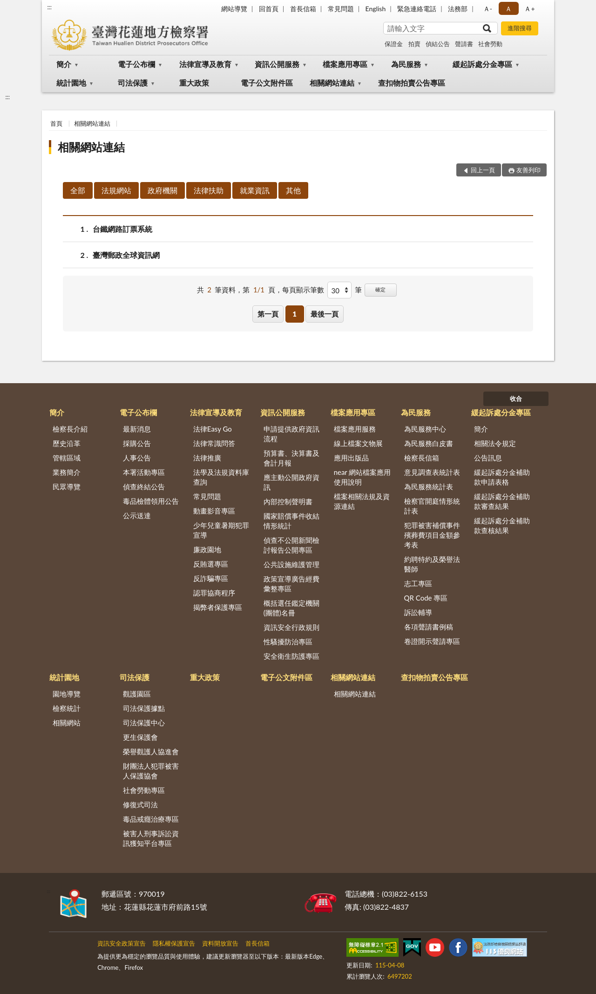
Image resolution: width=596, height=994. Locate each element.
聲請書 (464, 43)
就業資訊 (255, 190)
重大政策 (194, 82)
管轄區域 (67, 457)
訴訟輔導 (418, 612)
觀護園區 (137, 694)
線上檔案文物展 (358, 443)
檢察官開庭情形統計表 (432, 506)
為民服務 (406, 64)
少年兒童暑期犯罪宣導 (221, 530)
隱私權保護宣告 (174, 943)
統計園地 (71, 82)
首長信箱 (303, 9)
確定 (380, 289)
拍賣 (414, 43)
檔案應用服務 (355, 429)
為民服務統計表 (428, 486)
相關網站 (67, 722)
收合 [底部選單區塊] (516, 398)
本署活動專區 (144, 472)
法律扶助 (209, 190)
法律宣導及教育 (205, 64)
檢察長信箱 (421, 457)
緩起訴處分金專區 (482, 64)
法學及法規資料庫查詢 (221, 477)
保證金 (394, 43)
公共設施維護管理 (291, 564)
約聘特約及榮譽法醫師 (432, 564)
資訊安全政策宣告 (121, 943)
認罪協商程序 (214, 592)
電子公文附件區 (267, 82)
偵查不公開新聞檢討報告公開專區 (291, 545)
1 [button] (294, 314)
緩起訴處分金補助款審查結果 (502, 501)
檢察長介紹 (70, 429)
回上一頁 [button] (483, 170)
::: (49, 7)
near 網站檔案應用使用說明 (362, 477)
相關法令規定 (495, 443)
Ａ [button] (508, 9)
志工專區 (418, 583)
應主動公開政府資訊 (291, 482)
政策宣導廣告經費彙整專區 (291, 584)
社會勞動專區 (144, 790)
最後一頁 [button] (325, 314)
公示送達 (137, 515)
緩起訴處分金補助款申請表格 (502, 477)
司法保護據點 (144, 708)
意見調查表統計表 (432, 472)
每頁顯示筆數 (303, 289)
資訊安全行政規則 (291, 627)
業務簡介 (67, 472)
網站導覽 (234, 9)
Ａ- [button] (487, 9)
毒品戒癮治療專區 (151, 819)
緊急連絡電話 (416, 9)
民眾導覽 (67, 486)
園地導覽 (67, 694)
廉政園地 (207, 549)
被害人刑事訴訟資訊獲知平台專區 (151, 838)
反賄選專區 (210, 564)
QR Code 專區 (426, 598)
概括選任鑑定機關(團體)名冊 (291, 608)
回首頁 (268, 9)
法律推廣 (207, 457)
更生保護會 (140, 737)
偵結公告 (438, 43)
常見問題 (341, 9)
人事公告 (137, 457)
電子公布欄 (136, 64)
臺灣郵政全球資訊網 (126, 255)
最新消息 (137, 429)
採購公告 (137, 443)
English (376, 9)
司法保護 (133, 82)
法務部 (457, 9)
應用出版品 (351, 457)
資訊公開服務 (277, 64)
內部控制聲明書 (288, 501)
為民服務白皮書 (428, 443)
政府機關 (162, 190)
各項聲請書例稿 (428, 626)
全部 (77, 190)
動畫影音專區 (214, 511)
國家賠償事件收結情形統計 (291, 521)
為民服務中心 (425, 429)
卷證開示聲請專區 (432, 641)
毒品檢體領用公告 (151, 501)
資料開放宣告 (220, 943)
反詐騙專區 (210, 578)
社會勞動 (490, 43)
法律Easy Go (212, 429)
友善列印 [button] (528, 170)
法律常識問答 (214, 443)
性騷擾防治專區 (288, 641)
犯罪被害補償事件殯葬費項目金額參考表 (432, 535)
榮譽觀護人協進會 (151, 751)
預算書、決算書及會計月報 (291, 458)
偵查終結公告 (144, 486)
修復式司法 (140, 804)
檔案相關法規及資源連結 (362, 501)
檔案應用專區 (345, 64)
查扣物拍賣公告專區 (411, 82)
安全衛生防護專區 (291, 656)
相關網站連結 (332, 82)
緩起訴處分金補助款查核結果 (502, 525)
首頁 (56, 123)
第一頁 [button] (267, 314)
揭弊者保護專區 (217, 607)
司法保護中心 (144, 722)
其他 (293, 190)
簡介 (63, 64)
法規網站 (116, 190)
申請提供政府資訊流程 (291, 434)
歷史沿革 (67, 443)
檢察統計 (67, 708)
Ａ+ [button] (529, 9)
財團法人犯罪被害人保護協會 (151, 771)
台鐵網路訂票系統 (122, 228)
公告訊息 (488, 457)
